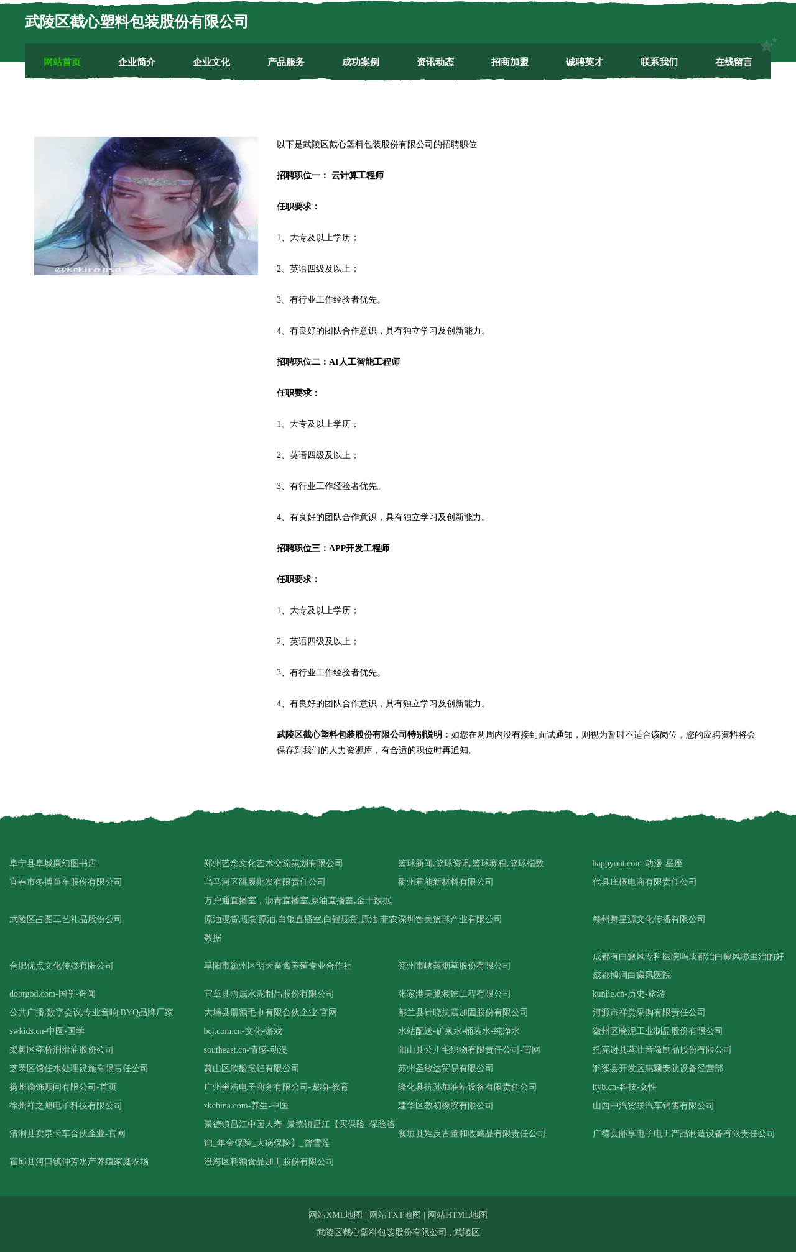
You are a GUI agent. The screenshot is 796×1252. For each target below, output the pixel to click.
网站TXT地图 (395, 1215)
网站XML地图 (335, 1215)
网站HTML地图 (458, 1215)
